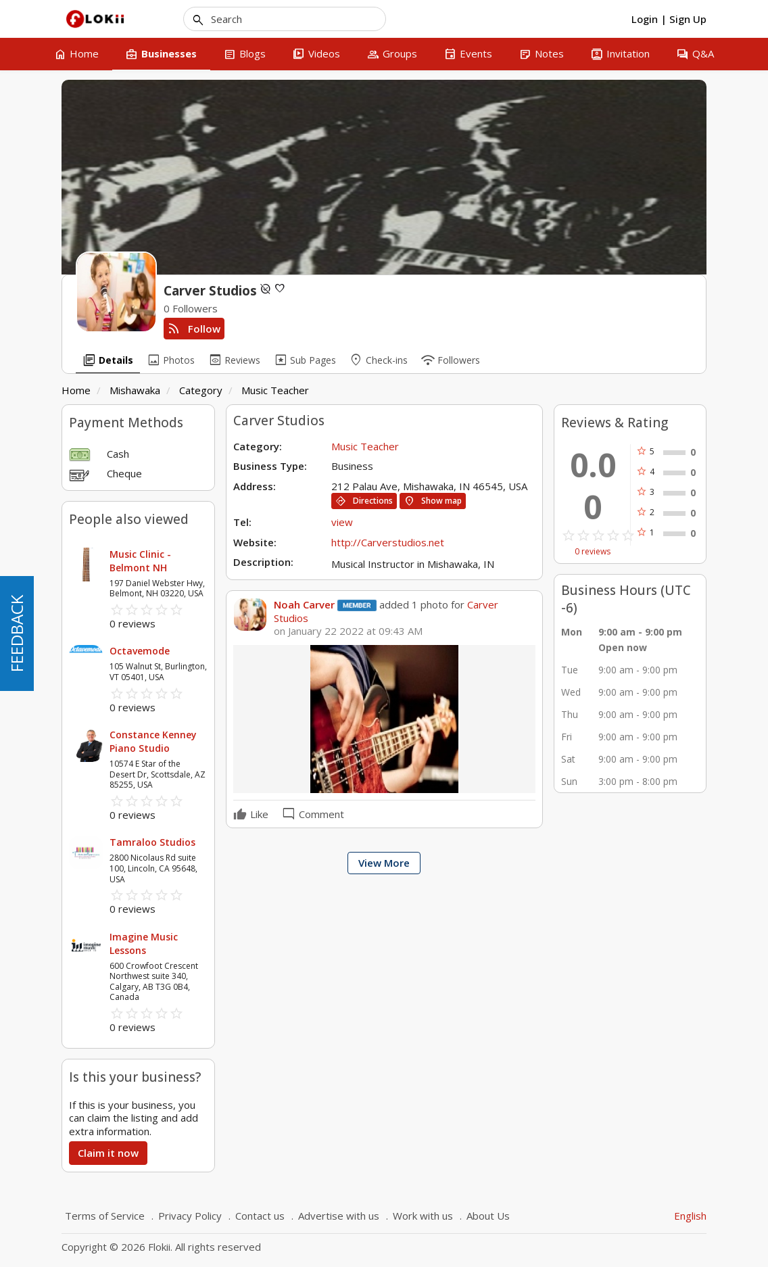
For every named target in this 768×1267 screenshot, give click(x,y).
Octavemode (140, 650)
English (690, 1215)
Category (200, 390)
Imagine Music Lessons (144, 943)
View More (384, 862)
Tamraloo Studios (152, 842)
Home (76, 390)
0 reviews (592, 551)
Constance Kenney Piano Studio (153, 741)
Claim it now (108, 1153)
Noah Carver (304, 604)
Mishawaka (135, 390)
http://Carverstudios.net (387, 542)
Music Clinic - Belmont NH (140, 561)
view (342, 522)
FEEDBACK (16, 633)
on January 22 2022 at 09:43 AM (348, 631)
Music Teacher (275, 390)
